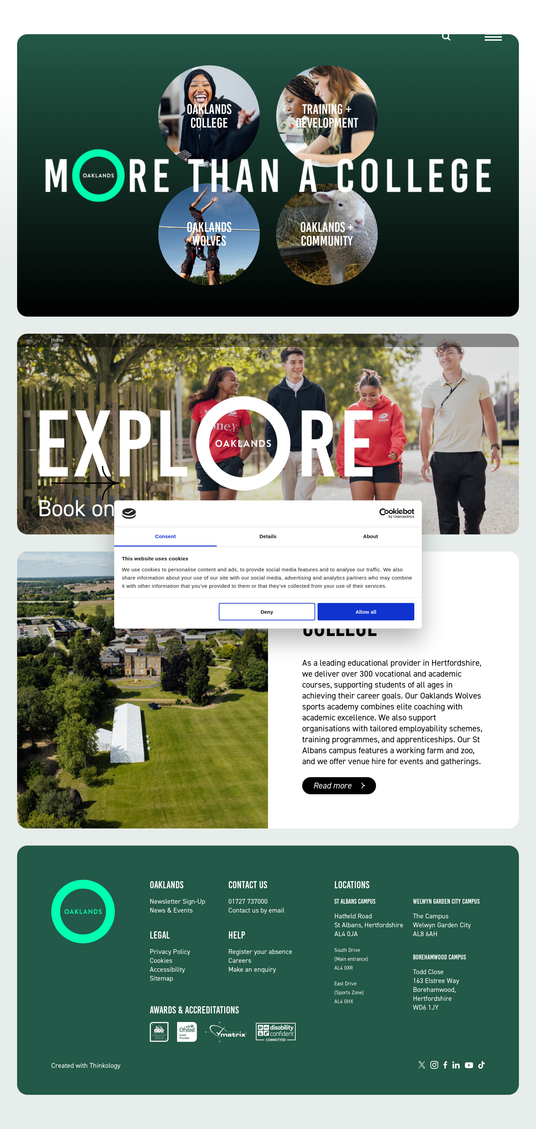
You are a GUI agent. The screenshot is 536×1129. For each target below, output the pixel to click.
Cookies (161, 960)
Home (57, 340)
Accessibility (167, 969)
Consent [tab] (165, 536)
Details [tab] (268, 536)
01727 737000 (248, 901)
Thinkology (105, 1065)
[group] (268, 434)
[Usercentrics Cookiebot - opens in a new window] (384, 513)
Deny (266, 612)
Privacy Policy (170, 951)
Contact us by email (256, 910)
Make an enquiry (252, 969)
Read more (332, 785)
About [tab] (370, 536)
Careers (239, 960)
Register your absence (260, 951)
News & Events (171, 910)
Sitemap (161, 978)
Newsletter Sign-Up (177, 901)
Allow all (366, 612)
